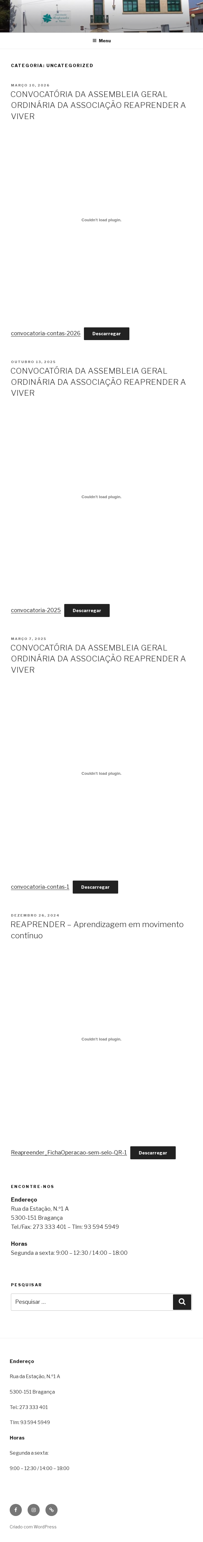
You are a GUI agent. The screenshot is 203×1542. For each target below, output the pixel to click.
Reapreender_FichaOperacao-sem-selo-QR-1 (69, 1152)
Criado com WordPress (33, 1526)
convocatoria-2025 (36, 610)
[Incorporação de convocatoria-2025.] (101, 496)
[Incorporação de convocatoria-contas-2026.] (101, 220)
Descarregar (106, 333)
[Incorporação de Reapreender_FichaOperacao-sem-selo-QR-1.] (101, 1039)
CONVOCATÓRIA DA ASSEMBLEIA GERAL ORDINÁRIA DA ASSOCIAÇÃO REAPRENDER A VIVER (98, 105)
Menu (101, 40)
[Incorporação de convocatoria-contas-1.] (101, 773)
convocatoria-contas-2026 (46, 333)
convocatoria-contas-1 (40, 887)
